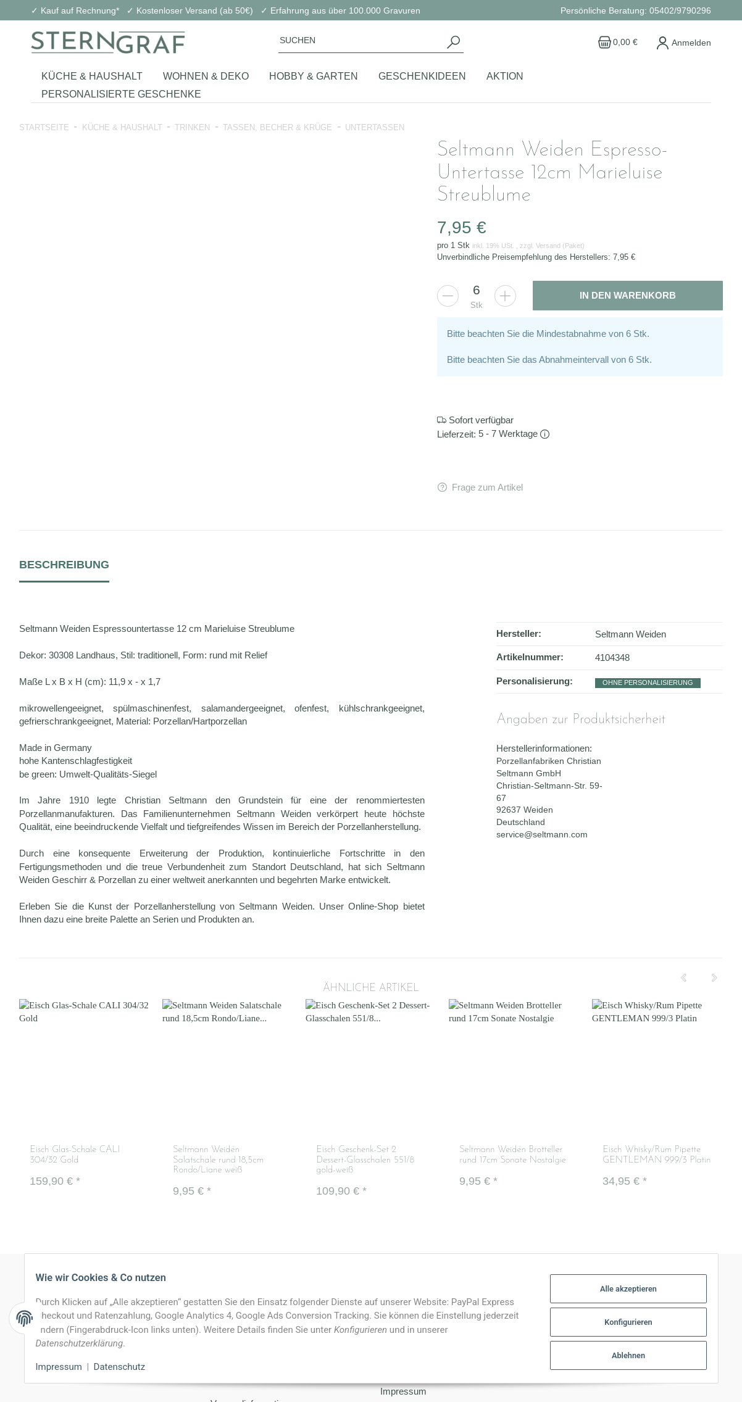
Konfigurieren (621, 1321)
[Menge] (476, 290)
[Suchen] (360, 40)
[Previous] (683, 978)
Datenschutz (127, 1366)
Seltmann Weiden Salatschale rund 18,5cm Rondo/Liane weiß (218, 1161)
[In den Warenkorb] (628, 295)
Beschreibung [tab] (64, 564)
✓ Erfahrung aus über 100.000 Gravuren (340, 10)
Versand (549, 245)
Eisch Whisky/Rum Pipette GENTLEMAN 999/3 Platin (656, 1156)
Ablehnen (621, 1354)
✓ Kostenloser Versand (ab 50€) (190, 10)
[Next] (714, 978)
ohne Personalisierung (647, 682)
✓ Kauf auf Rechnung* (75, 10)
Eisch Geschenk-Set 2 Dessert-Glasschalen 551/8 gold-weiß (365, 1161)
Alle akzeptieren (621, 1289)
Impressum (66, 1366)
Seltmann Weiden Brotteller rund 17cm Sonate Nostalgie (512, 1156)
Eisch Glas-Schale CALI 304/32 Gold (75, 1156)
